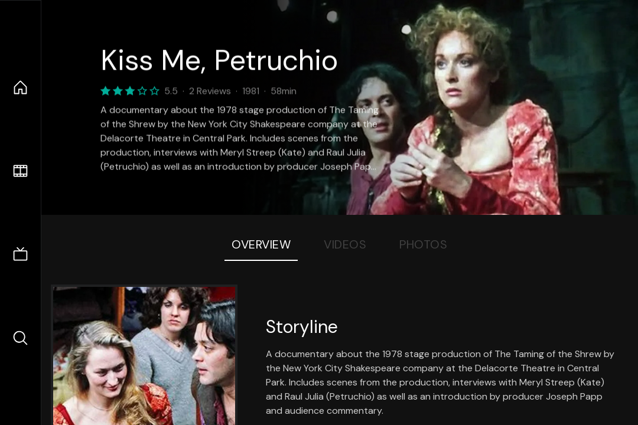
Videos (345, 244)
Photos (423, 244)
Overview (261, 244)
